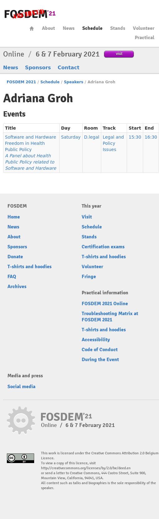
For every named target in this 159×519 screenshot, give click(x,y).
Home (31, 28)
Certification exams (103, 247)
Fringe (89, 276)
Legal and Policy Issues (113, 143)
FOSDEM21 (30, 14)
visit (119, 53)
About (48, 28)
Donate (15, 257)
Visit (87, 217)
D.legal (91, 137)
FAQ (11, 276)
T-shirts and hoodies (29, 267)
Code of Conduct (100, 350)
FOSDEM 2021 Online (105, 304)
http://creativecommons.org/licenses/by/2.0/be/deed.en (86, 468)
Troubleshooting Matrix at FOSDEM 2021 (110, 316)
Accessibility (96, 340)
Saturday (71, 137)
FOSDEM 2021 (21, 82)
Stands (117, 28)
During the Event (100, 359)
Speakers (73, 82)
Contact (69, 68)
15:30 (135, 137)
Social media (21, 387)
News (69, 28)
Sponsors (38, 68)
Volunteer (143, 28)
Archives (16, 286)
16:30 (151, 137)
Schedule (92, 28)
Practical (144, 37)
